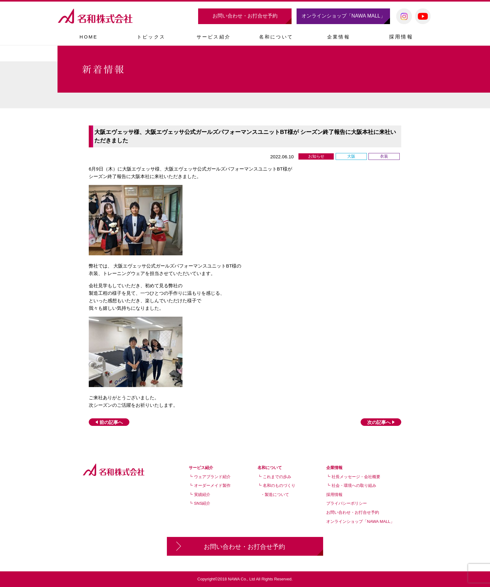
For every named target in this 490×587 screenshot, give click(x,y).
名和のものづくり (279, 485)
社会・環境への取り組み (354, 485)
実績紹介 (202, 494)
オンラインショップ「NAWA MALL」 (343, 15)
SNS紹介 (202, 503)
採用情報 (401, 36)
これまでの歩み (277, 476)
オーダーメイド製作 (212, 485)
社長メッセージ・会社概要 (356, 476)
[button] (213, 36)
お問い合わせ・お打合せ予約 (245, 15)
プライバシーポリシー (346, 503)
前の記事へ (109, 422)
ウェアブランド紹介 (212, 476)
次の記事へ (381, 422)
